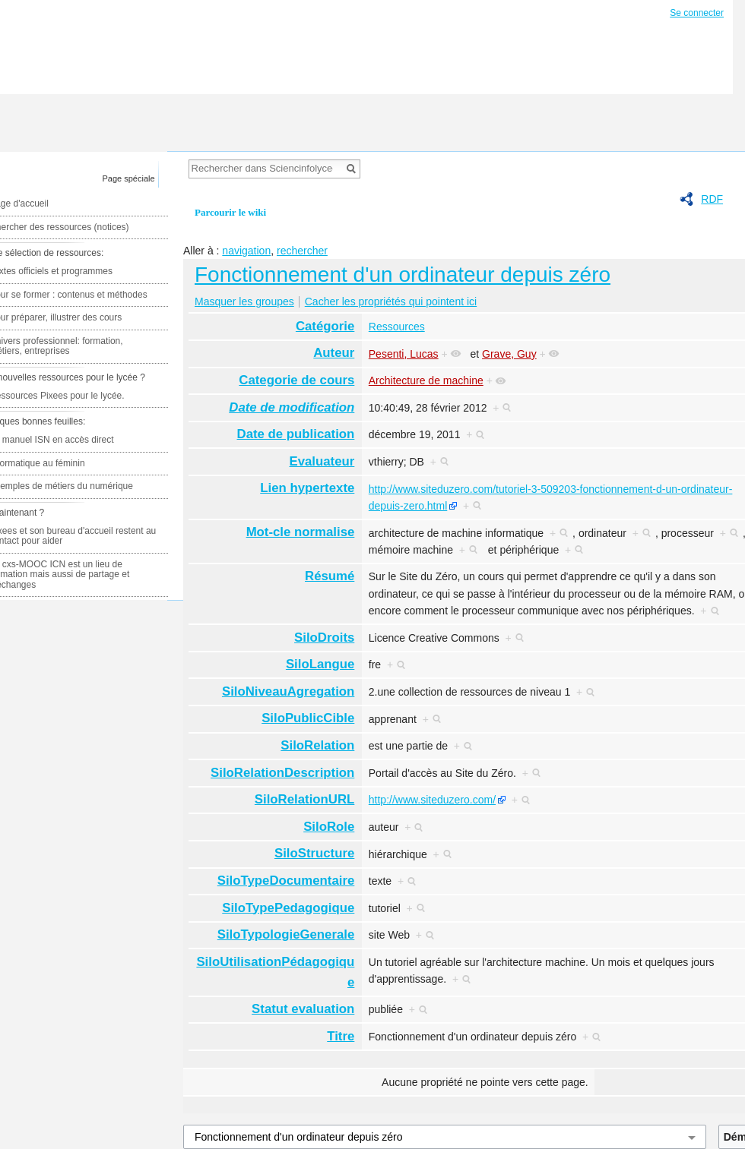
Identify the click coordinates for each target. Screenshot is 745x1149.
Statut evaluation (303, 1009)
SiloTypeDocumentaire (286, 880)
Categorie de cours (296, 380)
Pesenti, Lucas (404, 354)
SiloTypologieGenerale (286, 934)
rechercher (302, 251)
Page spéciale (129, 178)
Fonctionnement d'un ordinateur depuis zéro (402, 274)
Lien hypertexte (307, 488)
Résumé (329, 576)
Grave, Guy (509, 354)
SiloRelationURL (304, 799)
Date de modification (291, 407)
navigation (246, 251)
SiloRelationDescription (282, 772)
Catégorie (325, 326)
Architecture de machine (426, 380)
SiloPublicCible (308, 718)
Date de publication (296, 434)
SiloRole (328, 826)
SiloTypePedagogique (288, 908)
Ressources (397, 326)
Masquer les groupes (244, 301)
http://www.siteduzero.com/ (432, 800)
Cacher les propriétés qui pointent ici (391, 301)
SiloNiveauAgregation (288, 691)
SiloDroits (324, 637)
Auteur (333, 353)
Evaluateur (322, 461)
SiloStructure (314, 853)
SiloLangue (320, 664)
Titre (340, 1036)
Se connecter (697, 13)
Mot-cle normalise (300, 532)
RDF (712, 199)
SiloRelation (317, 745)
